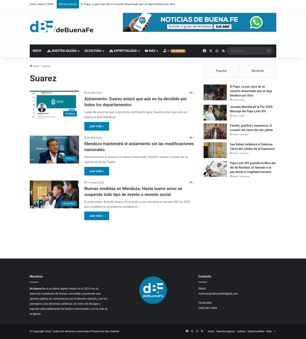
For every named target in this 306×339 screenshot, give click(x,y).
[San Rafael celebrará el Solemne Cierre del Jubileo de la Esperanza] (215, 150)
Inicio (37, 50)
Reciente (258, 71)
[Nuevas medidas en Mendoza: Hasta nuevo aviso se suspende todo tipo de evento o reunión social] (54, 194)
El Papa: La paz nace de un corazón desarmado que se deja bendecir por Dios (128, 4)
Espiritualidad (123, 50)
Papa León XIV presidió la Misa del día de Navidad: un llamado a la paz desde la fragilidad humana (253, 167)
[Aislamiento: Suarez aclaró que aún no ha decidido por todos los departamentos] (54, 105)
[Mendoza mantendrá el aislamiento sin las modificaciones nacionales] (54, 149)
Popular (221, 71)
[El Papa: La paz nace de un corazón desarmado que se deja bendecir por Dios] (215, 92)
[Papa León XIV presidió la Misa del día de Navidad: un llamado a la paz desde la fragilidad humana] (215, 169)
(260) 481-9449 (207, 308)
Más (150, 50)
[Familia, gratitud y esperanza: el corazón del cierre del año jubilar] (215, 131)
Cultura (93, 50)
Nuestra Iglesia (61, 50)
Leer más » (97, 126)
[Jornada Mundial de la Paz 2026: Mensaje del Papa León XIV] (215, 113)
